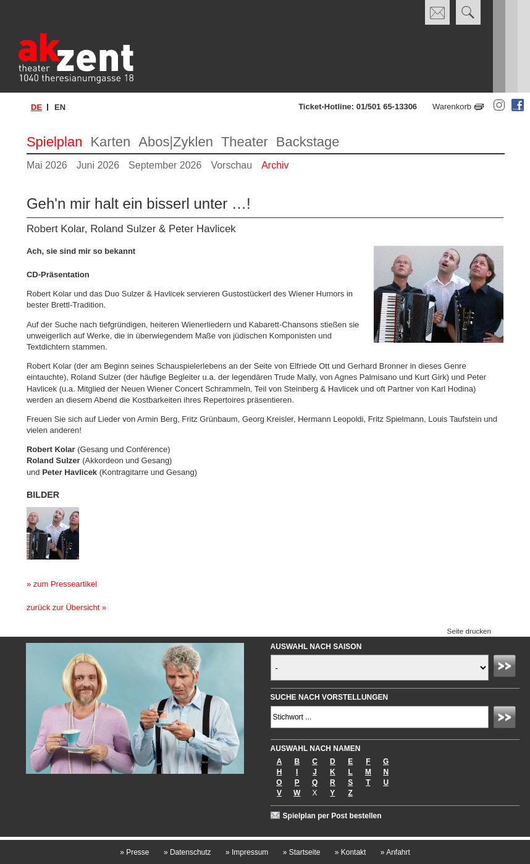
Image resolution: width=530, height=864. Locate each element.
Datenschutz (187, 852)
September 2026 (164, 165)
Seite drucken (469, 631)
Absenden (506, 668)
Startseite (302, 852)
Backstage (308, 141)
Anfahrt (395, 852)
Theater (244, 141)
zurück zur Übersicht (63, 607)
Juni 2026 (98, 165)
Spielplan (55, 141)
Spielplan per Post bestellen (332, 816)
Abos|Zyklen (175, 141)
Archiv (274, 165)
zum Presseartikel (65, 584)
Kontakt (350, 852)
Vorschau (231, 165)
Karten (110, 141)
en (59, 107)
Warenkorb (451, 106)
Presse (134, 852)
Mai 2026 (47, 165)
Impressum (246, 852)
